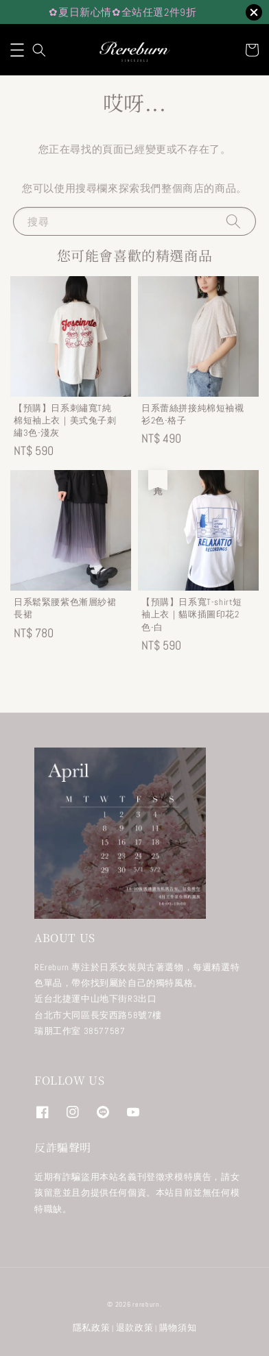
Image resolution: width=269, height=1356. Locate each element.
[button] (17, 50)
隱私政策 (91, 1327)
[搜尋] (233, 221)
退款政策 (135, 1327)
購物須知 (178, 1327)
